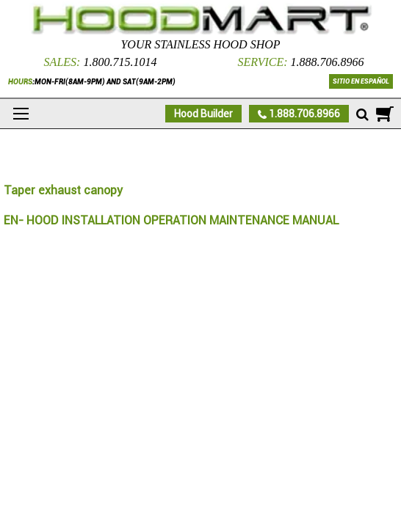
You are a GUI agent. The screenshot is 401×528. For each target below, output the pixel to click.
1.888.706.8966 (327, 62)
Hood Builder (203, 114)
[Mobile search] (362, 115)
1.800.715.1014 (119, 62)
